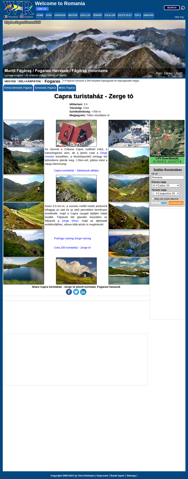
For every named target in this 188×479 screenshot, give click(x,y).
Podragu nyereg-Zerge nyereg (72, 238)
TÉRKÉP (97, 15)
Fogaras (52, 81)
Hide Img (179, 17)
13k (42, 9)
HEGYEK (73, 15)
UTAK (49, 15)
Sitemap (131, 475)
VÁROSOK (60, 15)
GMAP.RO (149, 15)
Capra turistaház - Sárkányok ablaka (76, 170)
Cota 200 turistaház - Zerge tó (72, 247)
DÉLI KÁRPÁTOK (30, 81)
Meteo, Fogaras (67, 88)
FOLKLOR (110, 15)
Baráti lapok (117, 475)
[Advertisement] (167, 264)
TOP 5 (138, 15)
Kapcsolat (102, 475)
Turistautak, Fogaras (45, 88)
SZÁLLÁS (85, 15)
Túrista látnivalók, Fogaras (18, 88)
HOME (40, 15)
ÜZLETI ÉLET (125, 15)
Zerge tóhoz (70, 220)
